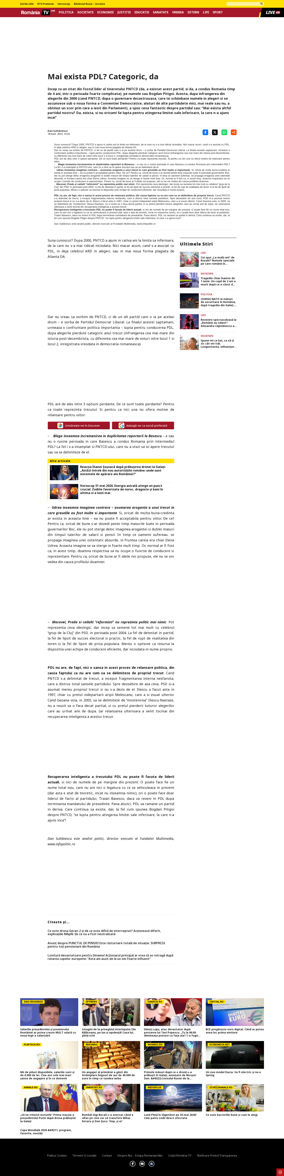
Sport (218, 12)
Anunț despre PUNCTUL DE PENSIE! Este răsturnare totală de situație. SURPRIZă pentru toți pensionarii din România (106, 945)
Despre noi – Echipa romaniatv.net (140, 1155)
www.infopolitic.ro (146, 223)
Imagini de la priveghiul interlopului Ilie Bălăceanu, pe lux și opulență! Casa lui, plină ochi (109, 1032)
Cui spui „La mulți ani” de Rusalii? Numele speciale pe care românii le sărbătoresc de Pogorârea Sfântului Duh (218, 260)
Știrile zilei (27, 3)
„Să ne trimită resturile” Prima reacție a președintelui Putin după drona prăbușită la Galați (48, 1118)
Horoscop (64, 3)
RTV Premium (45, 3)
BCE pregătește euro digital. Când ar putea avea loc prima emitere (235, 1031)
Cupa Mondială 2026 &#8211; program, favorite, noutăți (46, 1132)
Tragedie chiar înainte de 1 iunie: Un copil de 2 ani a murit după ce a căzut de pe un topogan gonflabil (218, 281)
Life (206, 12)
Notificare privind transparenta (217, 1155)
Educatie (142, 12)
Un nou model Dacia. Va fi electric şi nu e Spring (233, 1074)
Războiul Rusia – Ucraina (89, 3)
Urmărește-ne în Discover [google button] (78, 425)
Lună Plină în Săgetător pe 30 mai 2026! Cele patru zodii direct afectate (170, 1116)
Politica (66, 12)
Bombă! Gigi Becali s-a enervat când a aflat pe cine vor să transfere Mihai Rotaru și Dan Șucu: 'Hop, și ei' (107, 1118)
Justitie (124, 12)
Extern (193, 12)
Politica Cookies (57, 1155)
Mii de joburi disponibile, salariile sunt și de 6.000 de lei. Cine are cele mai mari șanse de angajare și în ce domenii (47, 1075)
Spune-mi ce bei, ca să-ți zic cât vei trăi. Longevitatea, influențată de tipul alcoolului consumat (218, 343)
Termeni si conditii (84, 1155)
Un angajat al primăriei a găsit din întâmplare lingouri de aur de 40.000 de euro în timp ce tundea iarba (108, 1075)
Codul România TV (179, 1155)
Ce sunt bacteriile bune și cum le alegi (232, 1115)
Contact (107, 1155)
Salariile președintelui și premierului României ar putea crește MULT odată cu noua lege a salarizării (48, 1032)
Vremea (178, 12)
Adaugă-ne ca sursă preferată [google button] (143, 425)
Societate (85, 12)
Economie (105, 12)
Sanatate (160, 12)
